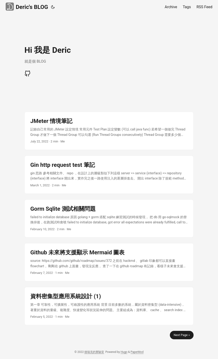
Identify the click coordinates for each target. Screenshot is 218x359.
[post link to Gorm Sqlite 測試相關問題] (109, 218)
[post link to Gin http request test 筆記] (109, 175)
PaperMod (137, 352)
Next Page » (182, 335)
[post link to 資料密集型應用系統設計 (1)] (109, 306)
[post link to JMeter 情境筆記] (109, 131)
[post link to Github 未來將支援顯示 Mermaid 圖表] (109, 262)
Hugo (124, 352)
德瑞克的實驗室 (94, 352)
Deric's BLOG (27, 7)
